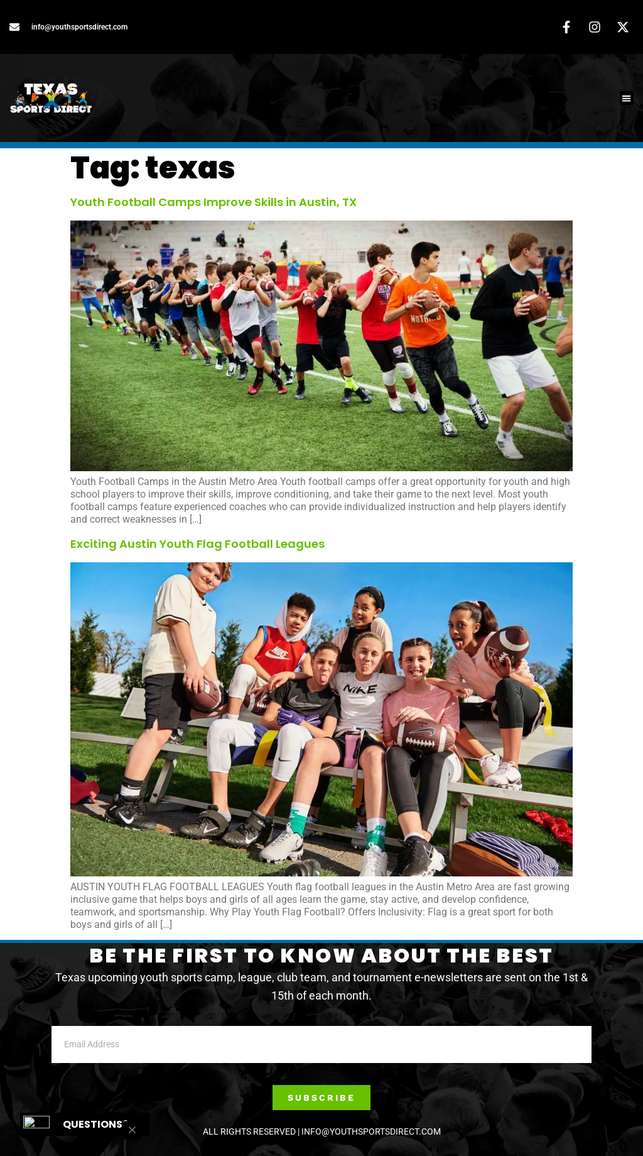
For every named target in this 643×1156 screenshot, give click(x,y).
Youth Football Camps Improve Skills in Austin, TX (213, 202)
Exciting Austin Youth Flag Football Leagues (197, 544)
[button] (627, 98)
